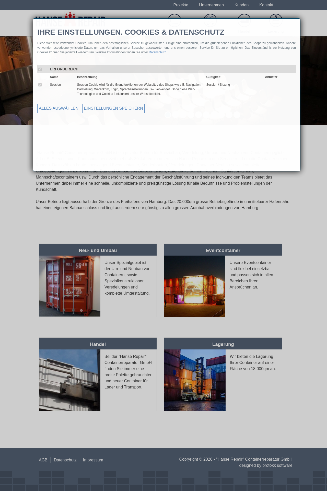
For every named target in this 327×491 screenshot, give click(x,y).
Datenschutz (157, 52)
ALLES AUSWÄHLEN (58, 108)
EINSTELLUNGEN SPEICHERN (113, 108)
